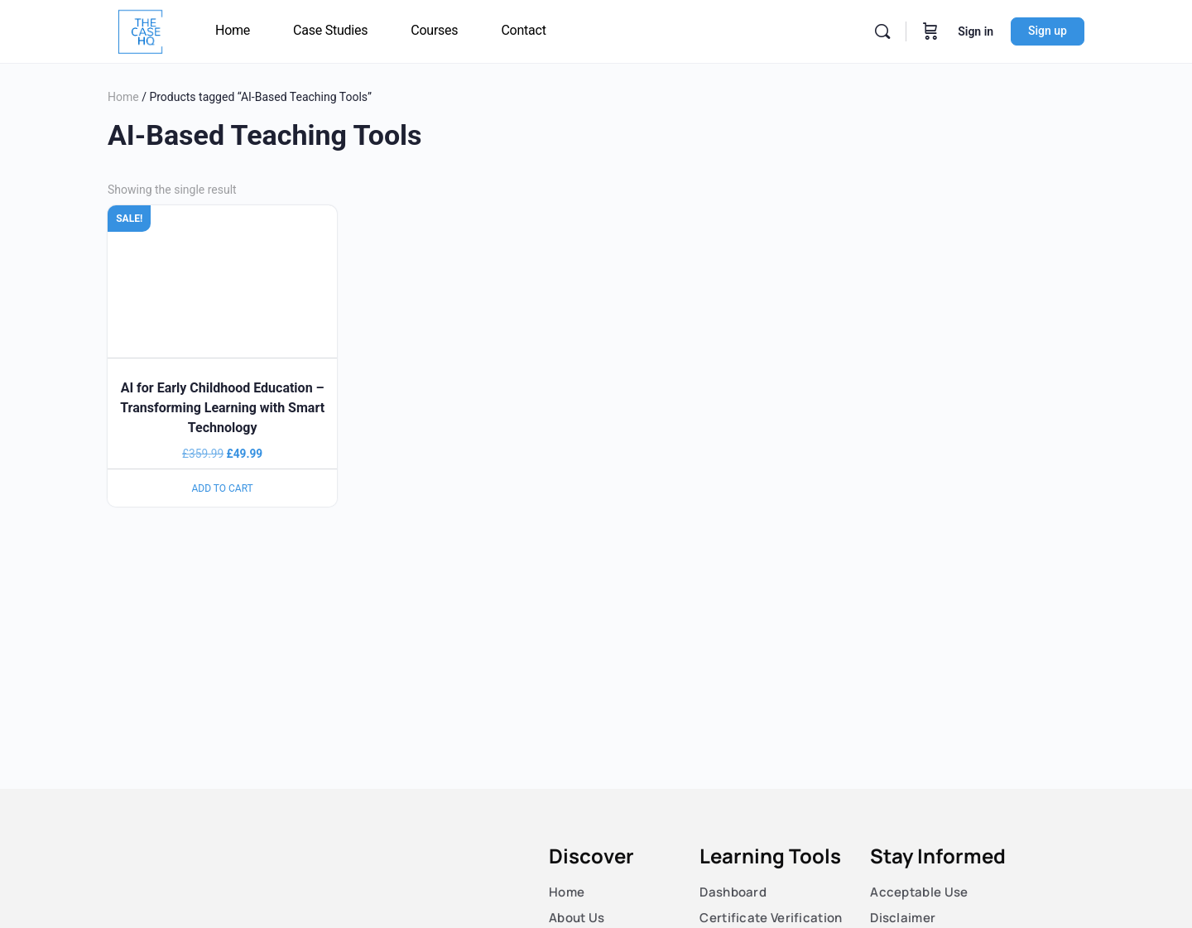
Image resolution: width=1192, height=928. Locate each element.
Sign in (975, 31)
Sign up (1047, 30)
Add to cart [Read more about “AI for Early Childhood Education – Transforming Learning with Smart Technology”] (222, 488)
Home (123, 96)
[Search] (882, 31)
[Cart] (930, 31)
